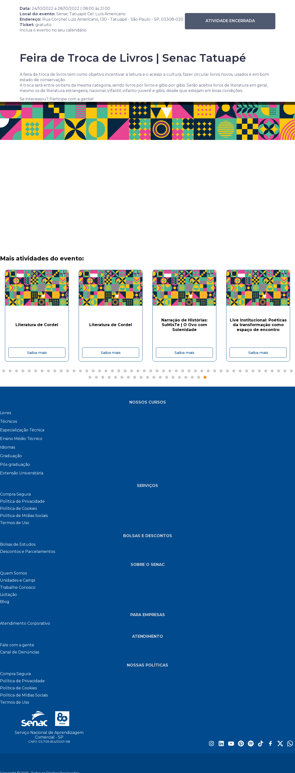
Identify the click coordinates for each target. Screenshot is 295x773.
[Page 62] (185, 377)
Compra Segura (15, 494)
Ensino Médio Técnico (21, 438)
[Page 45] (284, 370)
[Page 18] (112, 370)
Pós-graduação (15, 464)
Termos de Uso (14, 522)
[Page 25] (157, 370)
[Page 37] (233, 370)
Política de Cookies (18, 508)
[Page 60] (173, 377)
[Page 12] (74, 370)
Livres (5, 412)
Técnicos (8, 421)
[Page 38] (240, 370)
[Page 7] (42, 370)
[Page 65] (205, 377)
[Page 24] (150, 370)
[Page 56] (147, 377)
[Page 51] (115, 377)
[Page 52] (121, 377)
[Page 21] (131, 370)
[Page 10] (61, 370)
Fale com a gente (17, 645)
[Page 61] (179, 377)
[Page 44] (278, 370)
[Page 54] (134, 377)
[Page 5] (29, 370)
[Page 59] (166, 377)
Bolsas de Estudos (17, 544)
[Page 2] (10, 370)
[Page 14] (86, 370)
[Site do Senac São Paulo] (49, 718)
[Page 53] (128, 377)
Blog (4, 601)
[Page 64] (198, 377)
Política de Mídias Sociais (24, 515)
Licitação (8, 594)
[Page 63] (192, 377)
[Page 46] (291, 370)
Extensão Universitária (21, 473)
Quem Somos (13, 573)
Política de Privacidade (22, 501)
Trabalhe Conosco (17, 587)
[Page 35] (221, 370)
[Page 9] (54, 370)
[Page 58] (160, 377)
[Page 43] (272, 370)
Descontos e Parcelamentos (27, 551)
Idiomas (7, 447)
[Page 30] (189, 370)
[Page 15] (93, 370)
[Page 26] (163, 370)
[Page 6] (35, 370)
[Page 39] (246, 370)
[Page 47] (89, 377)
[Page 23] (144, 370)
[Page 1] (3, 370)
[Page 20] (125, 370)
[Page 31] (195, 370)
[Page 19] (118, 370)
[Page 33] (208, 370)
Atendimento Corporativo (25, 623)
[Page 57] (153, 377)
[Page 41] (259, 370)
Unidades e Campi (17, 580)
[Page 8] (48, 370)
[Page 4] (22, 370)
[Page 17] (105, 370)
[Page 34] (214, 370)
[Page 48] (96, 377)
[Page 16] (99, 370)
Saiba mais (37, 352)
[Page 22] (137, 370)
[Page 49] (102, 377)
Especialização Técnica (22, 430)
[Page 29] (182, 370)
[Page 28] (176, 370)
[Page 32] (201, 370)
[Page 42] (265, 370)
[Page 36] (227, 370)
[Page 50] (109, 377)
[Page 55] (141, 377)
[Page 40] (252, 370)
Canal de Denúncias (19, 652)
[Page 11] (67, 370)
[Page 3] (16, 370)
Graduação (11, 456)
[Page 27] (169, 370)
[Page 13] (80, 370)
